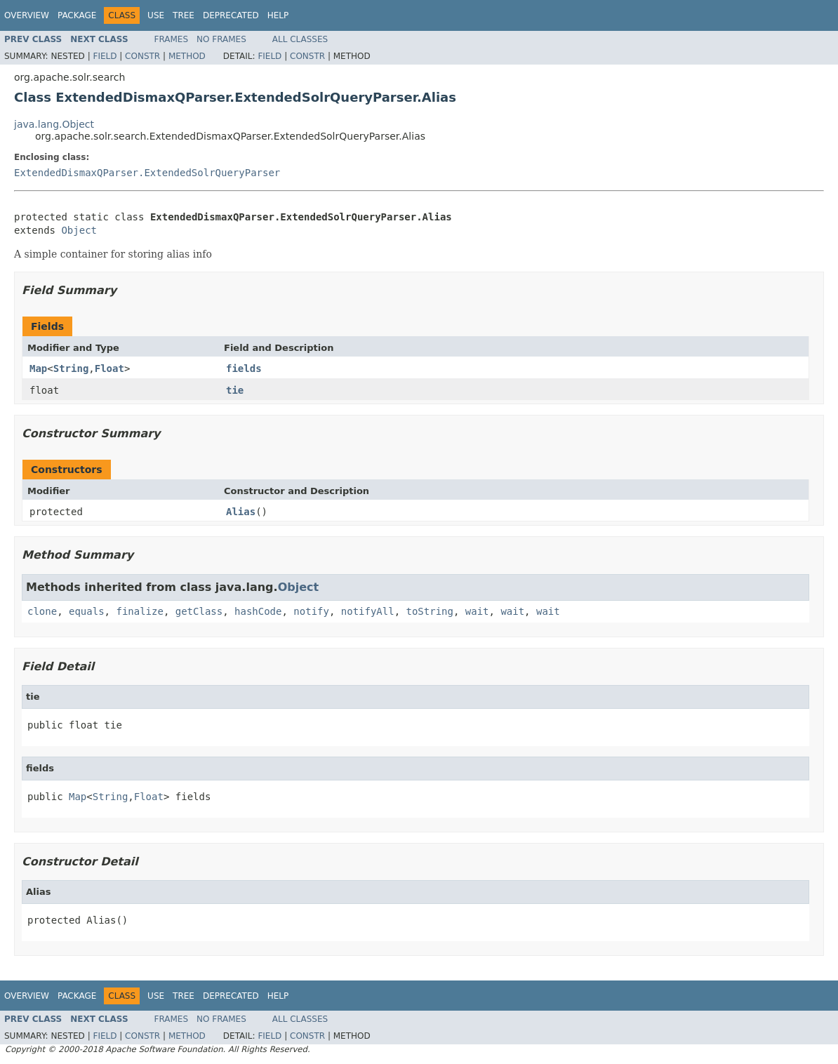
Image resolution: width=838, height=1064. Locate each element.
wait (477, 611)
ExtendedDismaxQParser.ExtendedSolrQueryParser (147, 172)
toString (429, 611)
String (71, 368)
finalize (139, 611)
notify (311, 611)
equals (87, 611)
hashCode (257, 611)
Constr (142, 56)
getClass (198, 611)
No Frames (221, 39)
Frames (171, 39)
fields (244, 368)
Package (77, 15)
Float (109, 368)
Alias (240, 511)
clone (42, 611)
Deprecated (231, 15)
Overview (26, 15)
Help (278, 15)
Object (79, 230)
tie (235, 390)
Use (155, 15)
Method (187, 56)
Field (105, 56)
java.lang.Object (54, 124)
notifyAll (367, 611)
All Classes (300, 39)
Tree (183, 15)
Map (38, 368)
